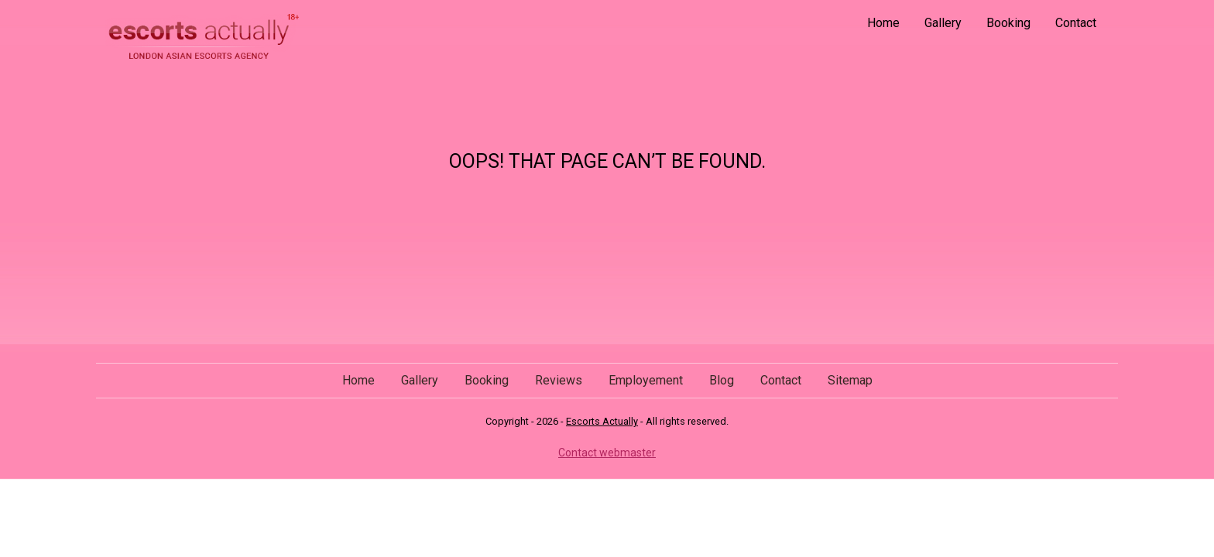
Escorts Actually (602, 421)
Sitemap (850, 380)
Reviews (558, 380)
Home (883, 22)
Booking (1008, 22)
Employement (646, 380)
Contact (1075, 22)
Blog (721, 380)
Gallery (943, 22)
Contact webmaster (607, 452)
